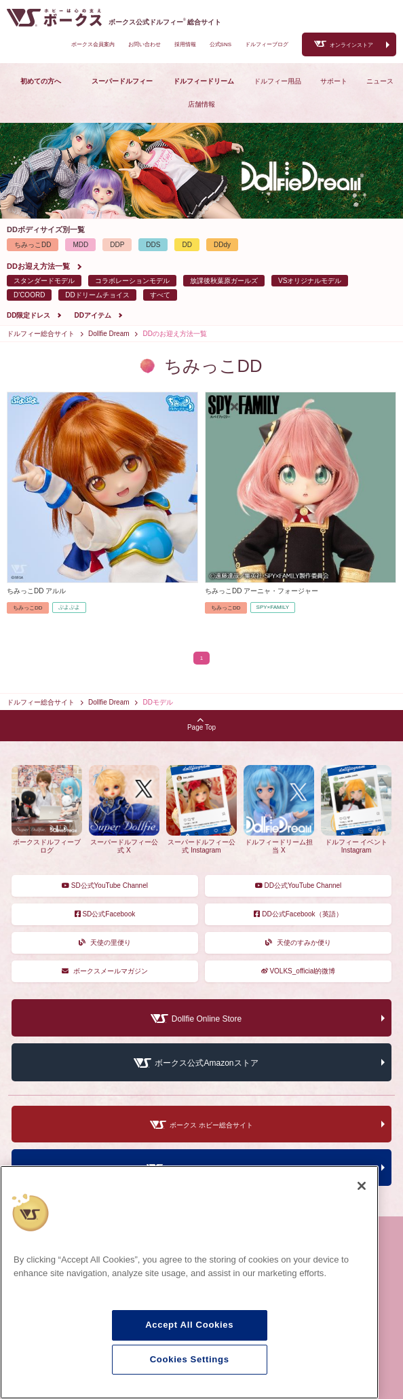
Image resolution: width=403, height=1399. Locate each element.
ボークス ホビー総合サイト (211, 1125)
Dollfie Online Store (207, 1019)
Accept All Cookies (189, 1325)
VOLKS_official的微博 (298, 971)
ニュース (380, 81)
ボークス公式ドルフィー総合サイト (165, 22)
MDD (80, 244)
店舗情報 (201, 104)
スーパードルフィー (122, 81)
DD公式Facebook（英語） (298, 914)
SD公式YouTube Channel (105, 885)
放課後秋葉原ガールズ (224, 280)
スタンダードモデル (44, 280)
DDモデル (158, 702)
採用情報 (185, 44)
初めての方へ (40, 81)
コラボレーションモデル (132, 280)
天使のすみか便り (298, 942)
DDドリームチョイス (97, 295)
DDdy (222, 244)
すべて (160, 295)
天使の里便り (105, 942)
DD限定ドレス (28, 315)
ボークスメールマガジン (105, 971)
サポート (333, 81)
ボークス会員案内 (93, 44)
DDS (153, 244)
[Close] (362, 1186)
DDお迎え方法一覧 (38, 266)
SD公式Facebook (105, 914)
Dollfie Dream (109, 333)
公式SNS (220, 44)
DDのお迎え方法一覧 (175, 333)
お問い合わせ (144, 44)
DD (186, 244)
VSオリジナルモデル (309, 280)
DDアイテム (92, 315)
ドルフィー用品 (277, 81)
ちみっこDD (32, 244)
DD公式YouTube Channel (298, 885)
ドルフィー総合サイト (41, 333)
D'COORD (29, 295)
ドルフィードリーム (203, 81)
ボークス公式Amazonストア (206, 1063)
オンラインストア (351, 45)
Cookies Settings (189, 1359)
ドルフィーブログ (266, 44)
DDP (117, 244)
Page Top (201, 724)
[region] (189, 1282)
